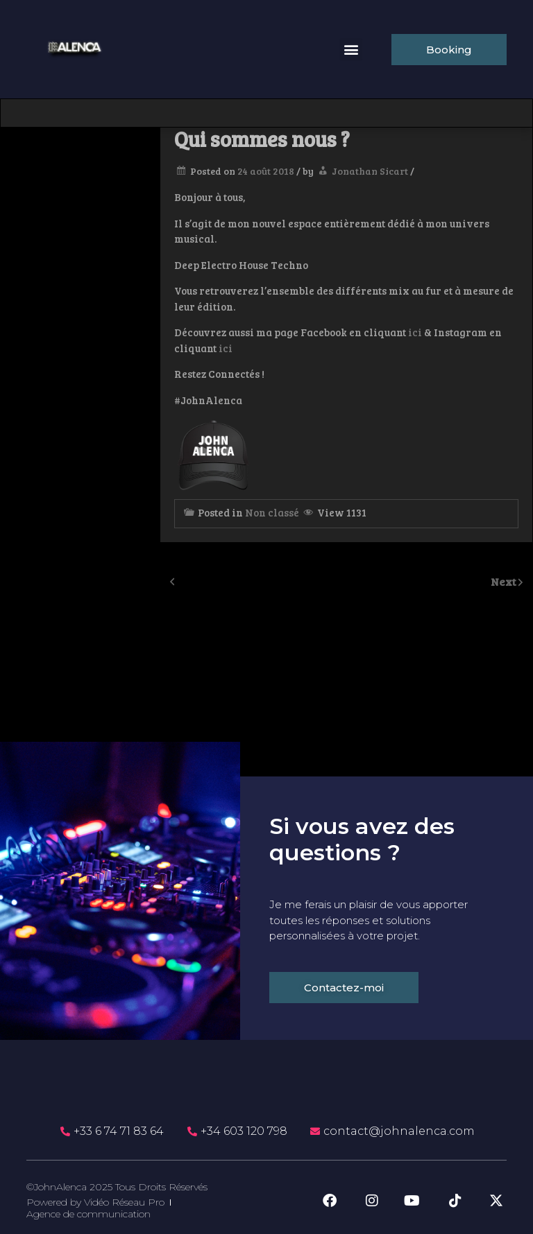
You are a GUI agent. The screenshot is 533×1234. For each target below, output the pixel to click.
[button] (350, 49)
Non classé (272, 512)
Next (504, 581)
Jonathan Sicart (370, 170)
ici (415, 332)
